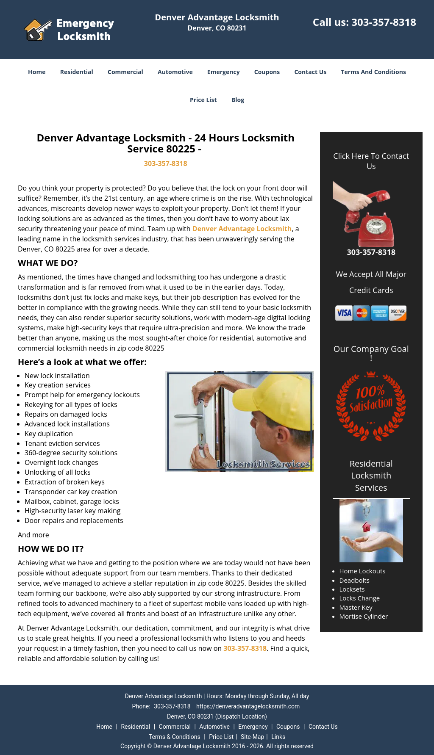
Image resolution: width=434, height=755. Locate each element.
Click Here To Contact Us (371, 161)
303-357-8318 (383, 22)
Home (36, 72)
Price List (203, 100)
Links (278, 736)
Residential (76, 72)
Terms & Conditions (174, 736)
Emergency (223, 72)
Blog (237, 100)
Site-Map (252, 736)
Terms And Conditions (373, 72)
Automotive (175, 72)
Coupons (267, 72)
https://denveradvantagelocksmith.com (248, 706)
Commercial (125, 72)
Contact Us (310, 72)
